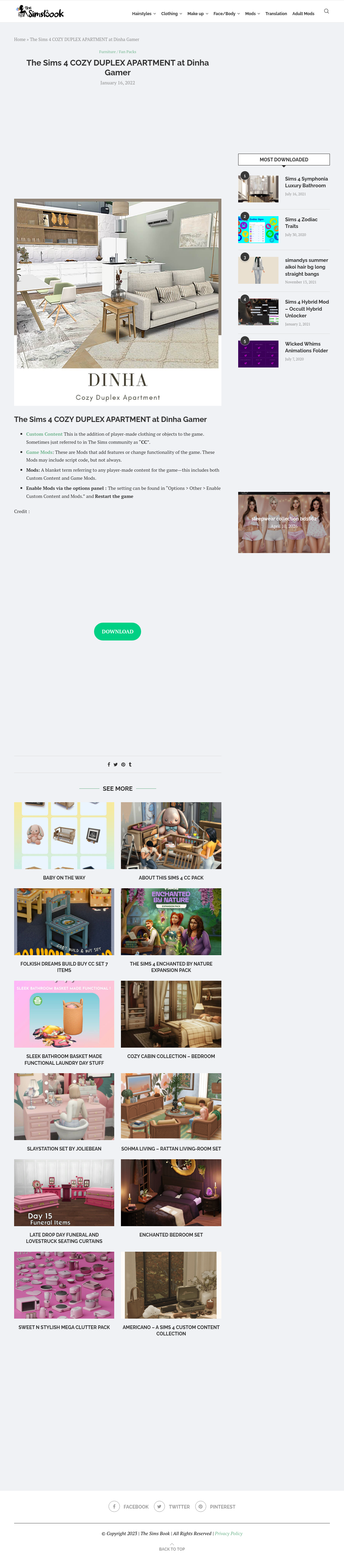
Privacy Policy (228, 1534)
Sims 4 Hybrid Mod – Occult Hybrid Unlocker (306, 307)
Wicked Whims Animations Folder (305, 345)
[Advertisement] (117, 142)
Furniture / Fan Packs (117, 52)
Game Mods (39, 452)
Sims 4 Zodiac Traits (307, 219)
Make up (195, 13)
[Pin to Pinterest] (123, 765)
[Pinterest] (216, 1508)
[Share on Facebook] (109, 765)
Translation (276, 13)
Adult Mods (303, 13)
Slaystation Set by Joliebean (64, 1149)
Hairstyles (142, 13)
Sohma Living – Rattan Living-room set (171, 1149)
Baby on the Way (64, 878)
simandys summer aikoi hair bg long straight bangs (305, 266)
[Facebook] (127, 1508)
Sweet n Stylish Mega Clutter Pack (64, 1327)
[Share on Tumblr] (130, 765)
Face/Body (224, 13)
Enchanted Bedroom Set (171, 1235)
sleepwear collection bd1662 (284, 516)
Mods (250, 13)
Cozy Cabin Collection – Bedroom (171, 1057)
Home (20, 39)
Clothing (169, 13)
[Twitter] (172, 1508)
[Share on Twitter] (116, 765)
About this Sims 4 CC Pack (171, 878)
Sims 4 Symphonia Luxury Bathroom (305, 182)
